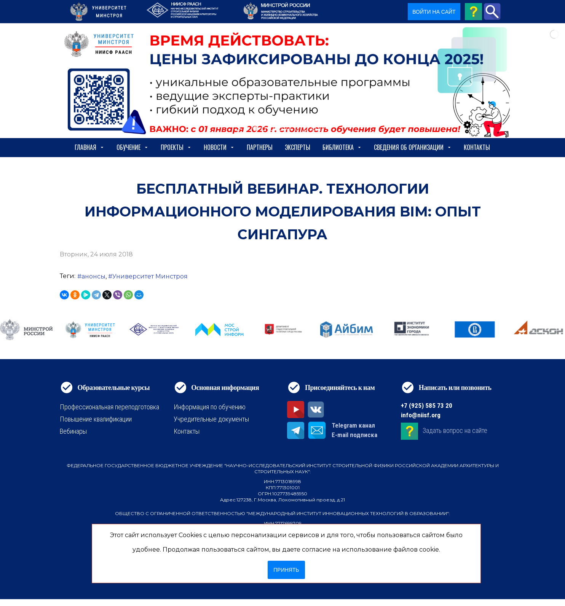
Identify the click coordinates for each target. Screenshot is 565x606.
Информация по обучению (210, 407)
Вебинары (73, 431)
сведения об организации (413, 147)
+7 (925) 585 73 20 (426, 405)
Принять (286, 570)
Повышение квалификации (96, 419)
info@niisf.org (421, 415)
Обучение (132, 147)
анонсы (93, 276)
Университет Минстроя (150, 276)
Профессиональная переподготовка (109, 407)
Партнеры (260, 147)
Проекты (176, 147)
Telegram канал (353, 425)
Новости (219, 147)
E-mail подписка (354, 435)
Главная (89, 147)
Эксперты (297, 147)
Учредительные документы (211, 419)
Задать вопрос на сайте (455, 430)
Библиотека (342, 147)
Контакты (477, 147)
